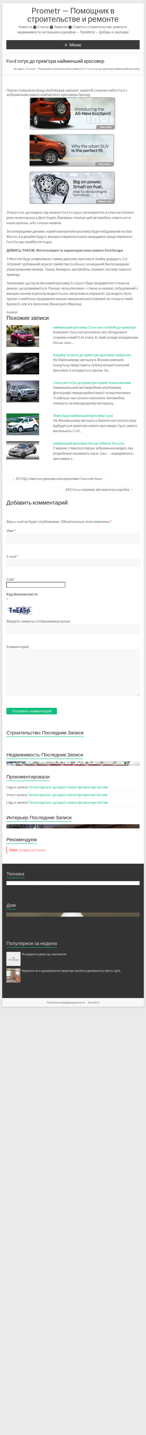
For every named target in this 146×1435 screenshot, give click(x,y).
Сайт (10, 579)
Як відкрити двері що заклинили (44, 1379)
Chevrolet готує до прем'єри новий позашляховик (92, 383)
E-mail (12, 556)
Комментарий (17, 647)
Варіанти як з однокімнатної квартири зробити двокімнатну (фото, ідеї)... (72, 1395)
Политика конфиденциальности (66, 1427)
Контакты (93, 1427)
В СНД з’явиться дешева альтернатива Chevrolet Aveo (57, 478)
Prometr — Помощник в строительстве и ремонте (73, 15)
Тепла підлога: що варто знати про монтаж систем (68, 958)
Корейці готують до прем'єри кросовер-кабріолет (92, 355)
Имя (10, 531)
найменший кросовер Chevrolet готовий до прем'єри (94, 327)
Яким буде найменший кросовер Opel (83, 415)
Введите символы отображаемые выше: (38, 621)
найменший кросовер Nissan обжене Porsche (88, 443)
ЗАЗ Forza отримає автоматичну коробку (99, 489)
